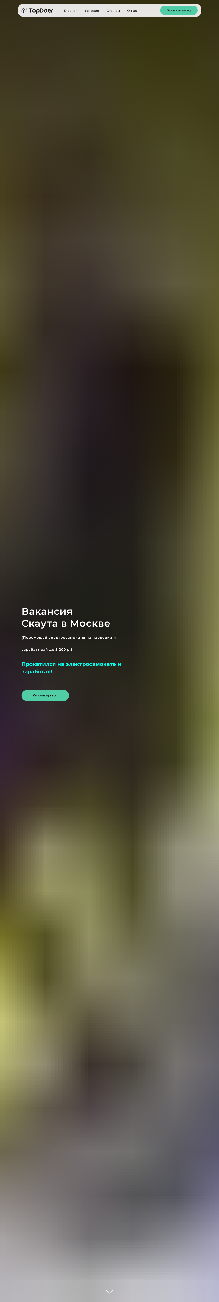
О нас (132, 11)
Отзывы (113, 11)
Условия (92, 11)
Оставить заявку (179, 10)
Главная (71, 11)
